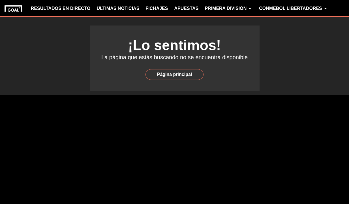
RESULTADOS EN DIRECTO (61, 8)
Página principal (174, 74)
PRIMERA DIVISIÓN (229, 8)
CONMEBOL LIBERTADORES (293, 8)
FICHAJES (156, 8)
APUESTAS (186, 8)
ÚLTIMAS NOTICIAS (118, 8)
